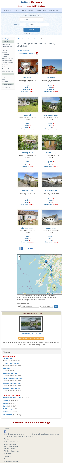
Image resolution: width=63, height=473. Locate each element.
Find (18, 306)
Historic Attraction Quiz (11, 446)
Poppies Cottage (51, 228)
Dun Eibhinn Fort (9, 368)
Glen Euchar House (51, 115)
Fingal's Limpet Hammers (11, 363)
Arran (3, 77)
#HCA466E (51, 77)
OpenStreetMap (53, 293)
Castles (4, 52)
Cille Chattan (22, 39)
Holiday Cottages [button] (28, 10)
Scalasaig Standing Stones (12, 383)
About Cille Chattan (23, 50)
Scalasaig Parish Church (11, 388)
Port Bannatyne (8, 409)
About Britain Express (11, 461)
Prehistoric (5, 67)
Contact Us (7, 456)
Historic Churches (7, 58)
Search (31, 30)
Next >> (30, 249)
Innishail (27, 115)
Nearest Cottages (33, 39)
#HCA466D (27, 77)
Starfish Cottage (51, 190)
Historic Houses (7, 60)
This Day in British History (12, 451)
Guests (16, 24)
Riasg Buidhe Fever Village (12, 397)
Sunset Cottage (27, 190)
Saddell (5, 406)
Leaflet (47, 293)
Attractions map (7, 46)
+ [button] (19, 256)
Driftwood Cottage (27, 228)
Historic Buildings (7, 62)
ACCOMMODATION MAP (27, 53)
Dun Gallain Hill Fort (10, 373)
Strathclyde (6, 39)
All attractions (6, 44)
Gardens (4, 56)
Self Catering (6, 87)
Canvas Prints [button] (42, 10)
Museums (5, 65)
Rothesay (6, 412)
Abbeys (4, 50)
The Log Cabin (27, 153)
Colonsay (5, 81)
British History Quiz (10, 444)
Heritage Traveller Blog (11, 442)
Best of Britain (53, 10)
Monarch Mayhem (9, 449)
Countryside (5, 54)
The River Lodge (51, 153)
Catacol (5, 403)
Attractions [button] (8, 10)
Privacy (6, 459)
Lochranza (6, 400)
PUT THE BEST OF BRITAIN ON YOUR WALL (31, 338)
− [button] (19, 259)
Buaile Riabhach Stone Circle (13, 378)
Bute (3, 79)
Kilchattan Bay (8, 415)
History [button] (17, 10)
